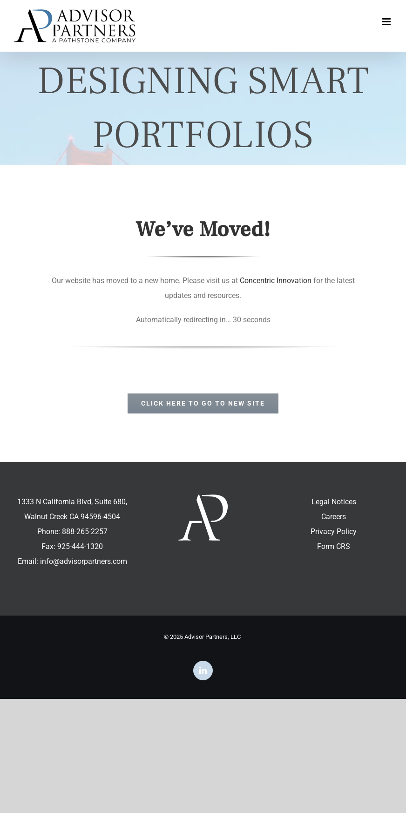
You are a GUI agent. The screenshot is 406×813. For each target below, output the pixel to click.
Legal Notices (333, 501)
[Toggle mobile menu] (387, 22)
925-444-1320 (80, 546)
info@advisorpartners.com (83, 561)
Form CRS (333, 546)
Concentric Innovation (275, 280)
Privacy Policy (334, 531)
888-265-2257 (85, 531)
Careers (333, 516)
